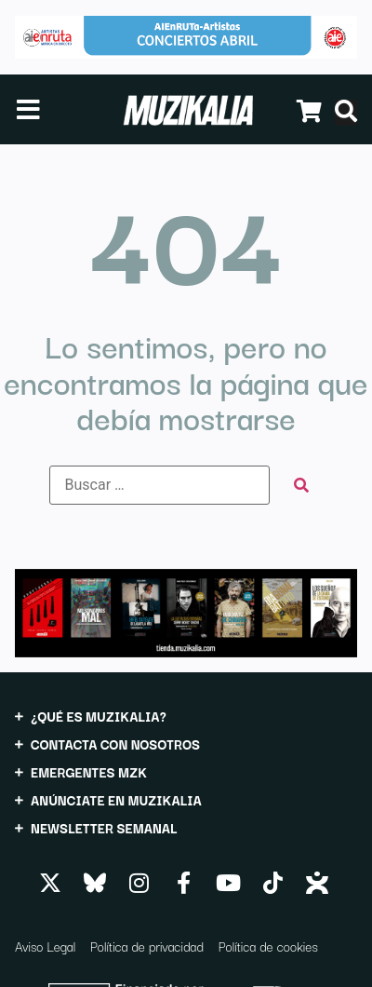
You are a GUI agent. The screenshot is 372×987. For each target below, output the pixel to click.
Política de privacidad (147, 946)
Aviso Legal (45, 946)
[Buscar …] (159, 485)
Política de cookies (268, 946)
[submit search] (301, 485)
